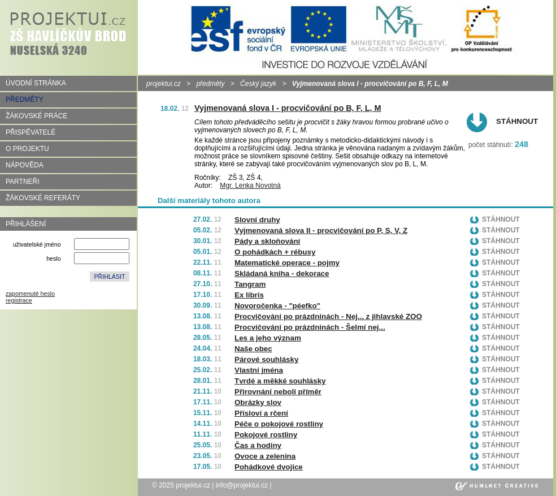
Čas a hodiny (257, 445)
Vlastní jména (258, 370)
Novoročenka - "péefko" (277, 305)
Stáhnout (517, 121)
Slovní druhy (257, 219)
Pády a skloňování (267, 241)
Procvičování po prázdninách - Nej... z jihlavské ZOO (328, 316)
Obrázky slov (257, 402)
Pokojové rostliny (265, 434)
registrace (19, 300)
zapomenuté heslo (30, 293)
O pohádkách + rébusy (274, 252)
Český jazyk (258, 84)
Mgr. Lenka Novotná (250, 185)
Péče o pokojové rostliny (278, 424)
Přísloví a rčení (261, 413)
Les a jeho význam (267, 338)
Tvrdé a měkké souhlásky (280, 381)
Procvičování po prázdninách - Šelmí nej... (309, 327)
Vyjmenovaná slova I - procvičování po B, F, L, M (287, 108)
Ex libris (249, 295)
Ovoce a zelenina (265, 456)
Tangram (250, 284)
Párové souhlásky (266, 359)
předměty (210, 84)
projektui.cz (163, 84)
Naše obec (253, 348)
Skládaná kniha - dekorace (281, 273)
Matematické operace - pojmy (287, 262)
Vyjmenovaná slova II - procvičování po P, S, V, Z (320, 230)
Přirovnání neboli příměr (278, 391)
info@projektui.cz (242, 485)
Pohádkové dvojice (268, 467)
